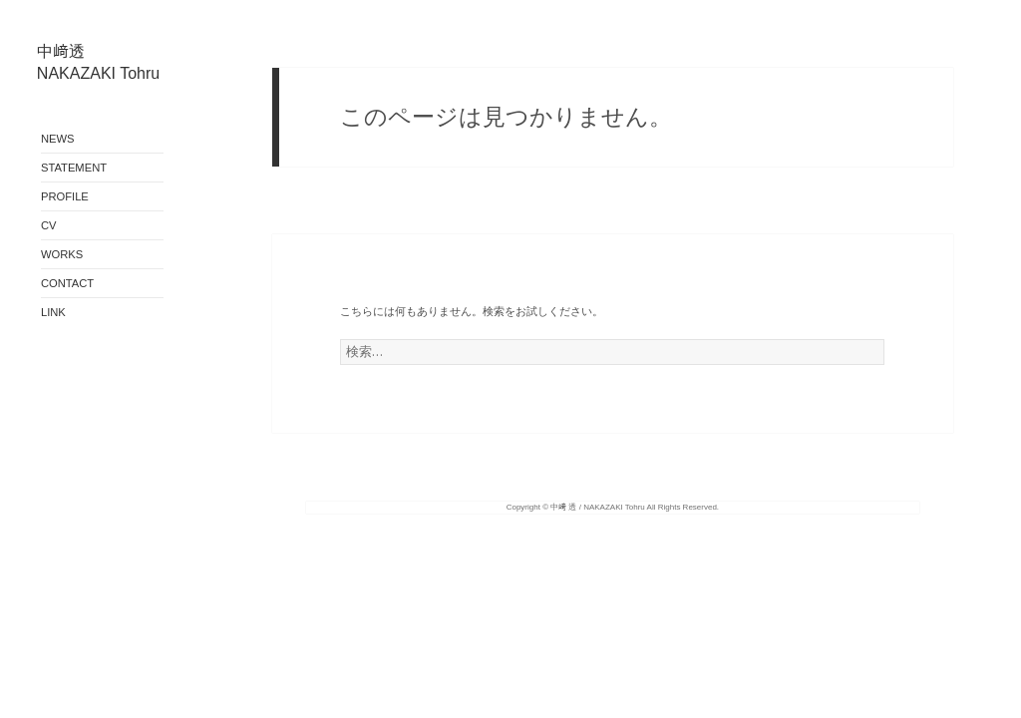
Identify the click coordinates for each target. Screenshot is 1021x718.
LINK (53, 312)
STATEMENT (74, 168)
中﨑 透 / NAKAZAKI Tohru (598, 507)
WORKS (62, 254)
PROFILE (65, 196)
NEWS (58, 139)
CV (49, 225)
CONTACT (67, 283)
